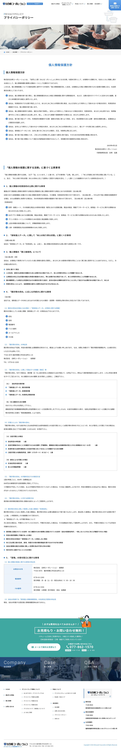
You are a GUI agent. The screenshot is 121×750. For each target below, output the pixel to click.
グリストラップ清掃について (66, 4)
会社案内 (97, 4)
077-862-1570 (82, 647)
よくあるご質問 (28, 712)
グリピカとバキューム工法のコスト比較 (65, 693)
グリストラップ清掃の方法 (31, 701)
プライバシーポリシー (60, 715)
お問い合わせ (10, 706)
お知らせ (57, 718)
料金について (79, 4)
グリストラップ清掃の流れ (31, 704)
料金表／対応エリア (60, 697)
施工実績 (90, 4)
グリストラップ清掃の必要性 (31, 697)
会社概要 (15, 52)
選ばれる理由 (55, 4)
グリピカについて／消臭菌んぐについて (34, 708)
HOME (8, 52)
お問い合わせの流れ (60, 711)
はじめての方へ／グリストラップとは (34, 693)
